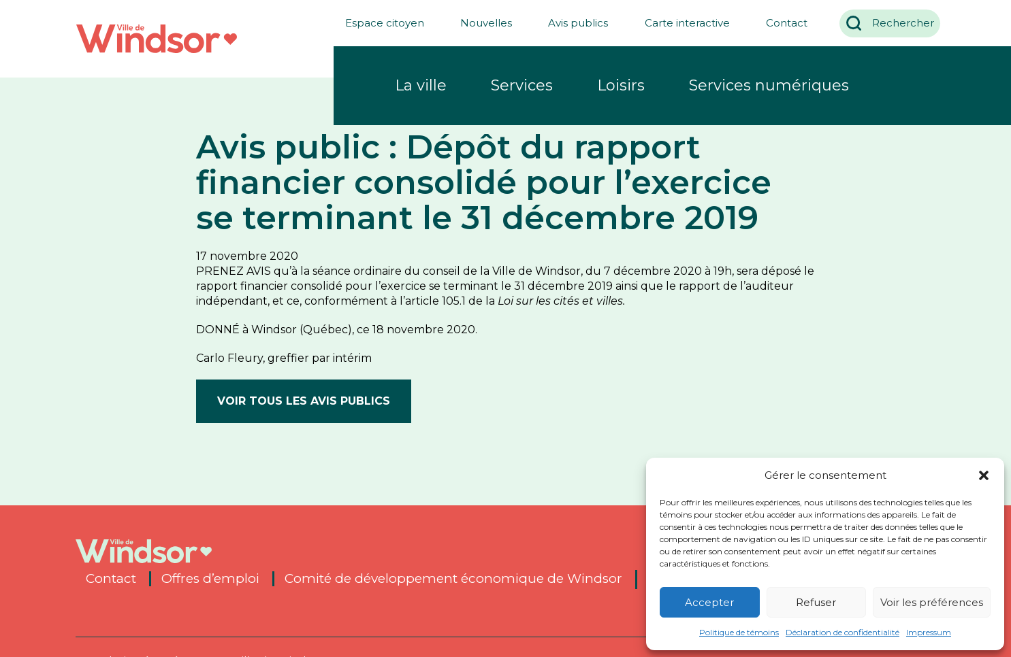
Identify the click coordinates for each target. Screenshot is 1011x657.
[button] (984, 475)
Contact (781, 22)
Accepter (709, 602)
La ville (421, 85)
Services (522, 85)
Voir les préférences (931, 602)
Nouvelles (481, 22)
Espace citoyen (378, 22)
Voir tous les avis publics (303, 400)
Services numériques (769, 85)
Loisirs (621, 85)
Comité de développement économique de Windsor (453, 578)
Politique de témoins (739, 632)
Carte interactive (681, 22)
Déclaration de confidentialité (842, 632)
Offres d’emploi (210, 578)
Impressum (928, 632)
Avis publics (573, 22)
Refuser (816, 602)
